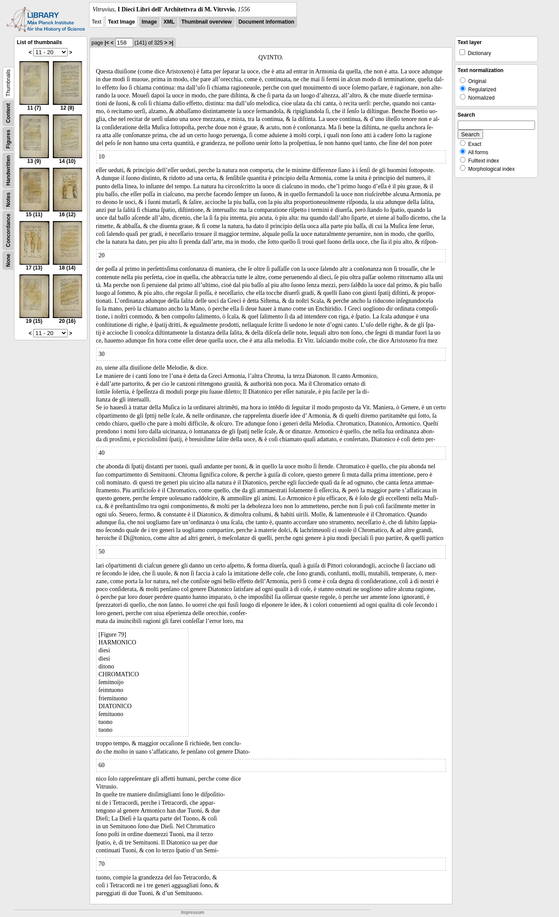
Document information (266, 22)
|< (107, 43)
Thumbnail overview (206, 22)
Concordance (8, 230)
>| (171, 43)
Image (149, 22)
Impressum (192, 912)
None (8, 260)
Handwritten (8, 171)
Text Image (121, 22)
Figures (8, 139)
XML (169, 22)
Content (8, 113)
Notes (8, 199)
